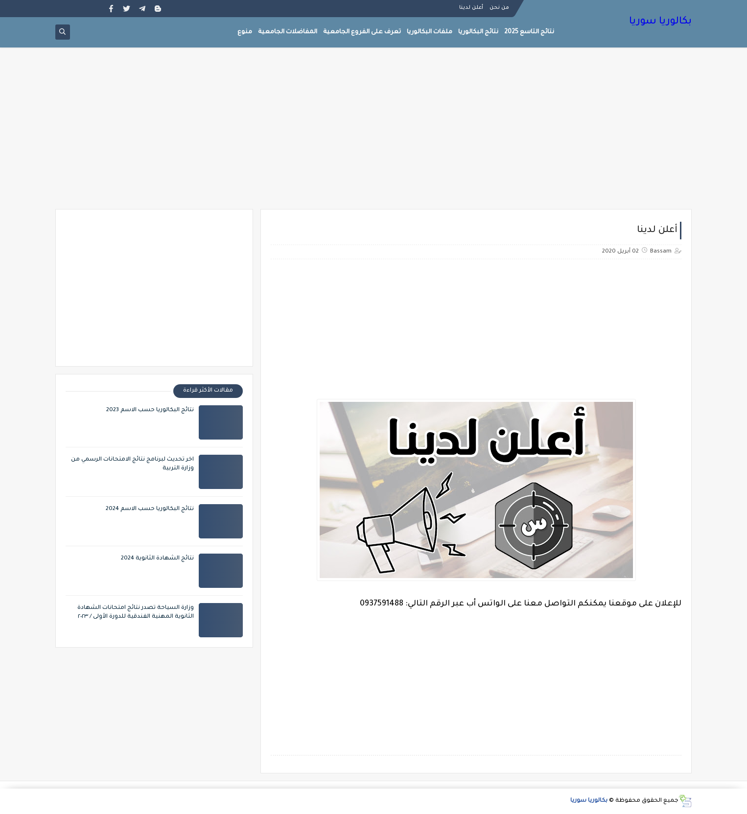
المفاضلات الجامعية (287, 32)
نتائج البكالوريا (478, 32)
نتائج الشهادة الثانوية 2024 (157, 559)
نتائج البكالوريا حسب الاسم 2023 (150, 410)
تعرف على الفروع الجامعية (362, 32)
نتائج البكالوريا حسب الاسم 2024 (150, 509)
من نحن (499, 8)
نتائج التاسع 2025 (529, 32)
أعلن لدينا (471, 8)
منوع (244, 32)
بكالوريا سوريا (660, 22)
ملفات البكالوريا (429, 32)
